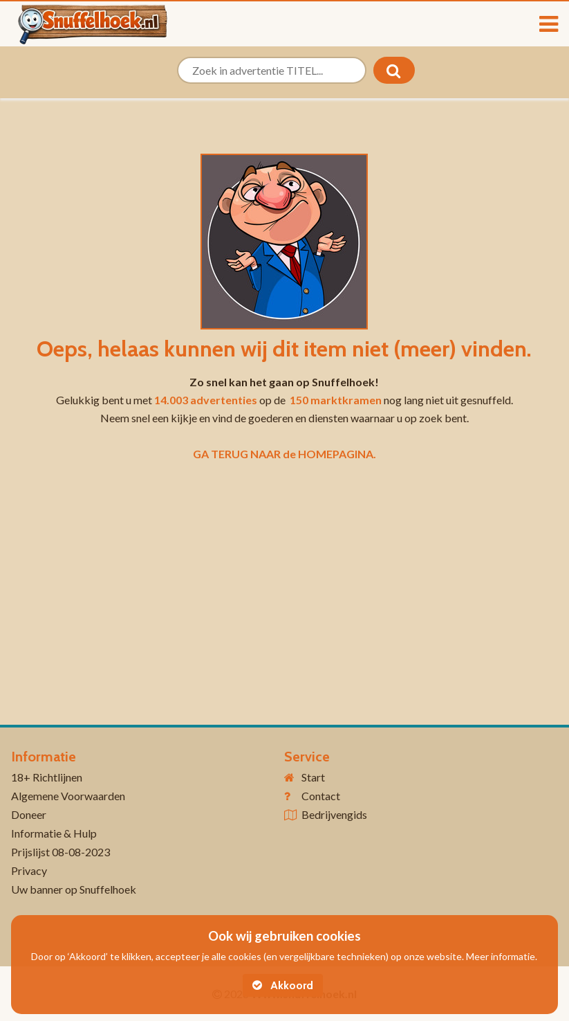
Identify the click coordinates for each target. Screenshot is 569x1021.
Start (313, 777)
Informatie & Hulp (54, 833)
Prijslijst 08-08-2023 (60, 851)
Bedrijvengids (334, 814)
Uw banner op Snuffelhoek (73, 889)
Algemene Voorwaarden (68, 795)
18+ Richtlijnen (46, 777)
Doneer (28, 814)
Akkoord (282, 985)
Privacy (29, 870)
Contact (320, 795)
